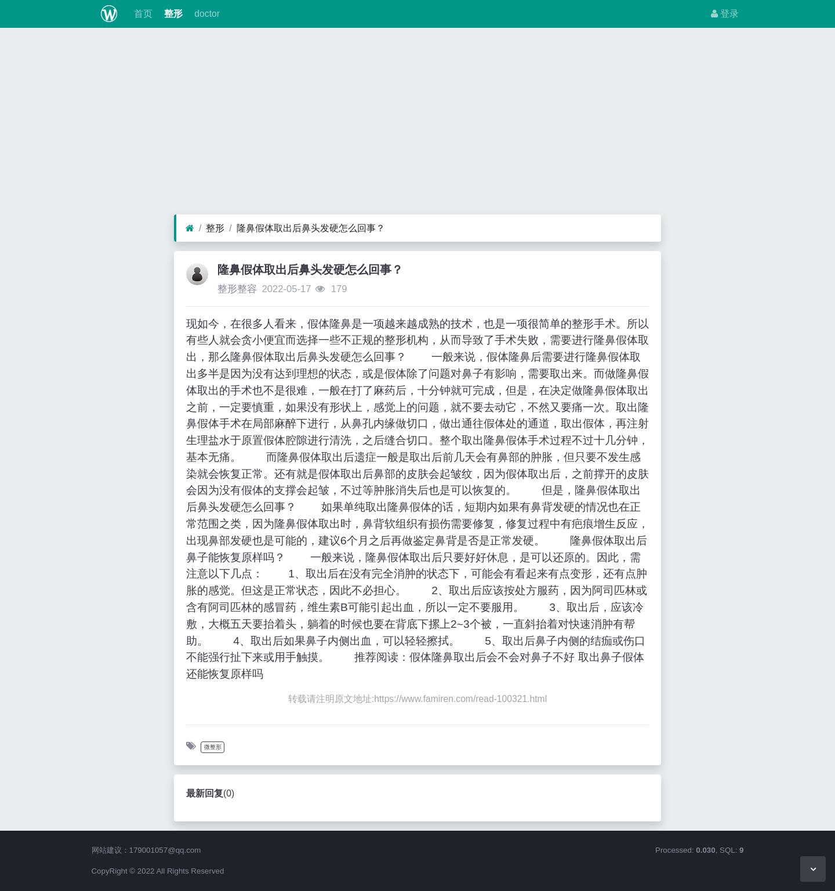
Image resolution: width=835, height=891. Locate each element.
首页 (141, 14)
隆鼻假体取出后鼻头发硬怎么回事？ (311, 228)
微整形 (213, 747)
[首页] (190, 228)
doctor (206, 14)
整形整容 (237, 288)
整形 (172, 14)
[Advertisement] (417, 124)
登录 (725, 14)
